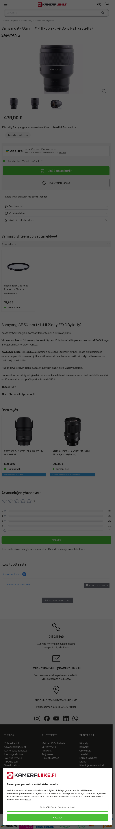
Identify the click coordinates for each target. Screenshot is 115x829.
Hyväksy (57, 817)
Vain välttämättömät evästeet (57, 807)
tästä (28, 799)
